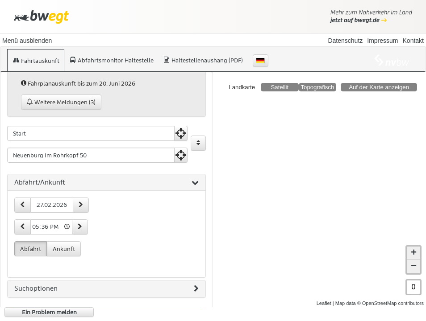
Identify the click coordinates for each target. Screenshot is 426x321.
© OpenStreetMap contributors (390, 303)
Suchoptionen (106, 289)
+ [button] (414, 253)
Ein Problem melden (49, 312)
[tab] (106, 182)
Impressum (382, 40)
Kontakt (413, 40)
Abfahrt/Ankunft (106, 183)
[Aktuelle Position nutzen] (181, 133)
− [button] (414, 266)
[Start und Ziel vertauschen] (198, 143)
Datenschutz (345, 40)
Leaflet (324, 303)
